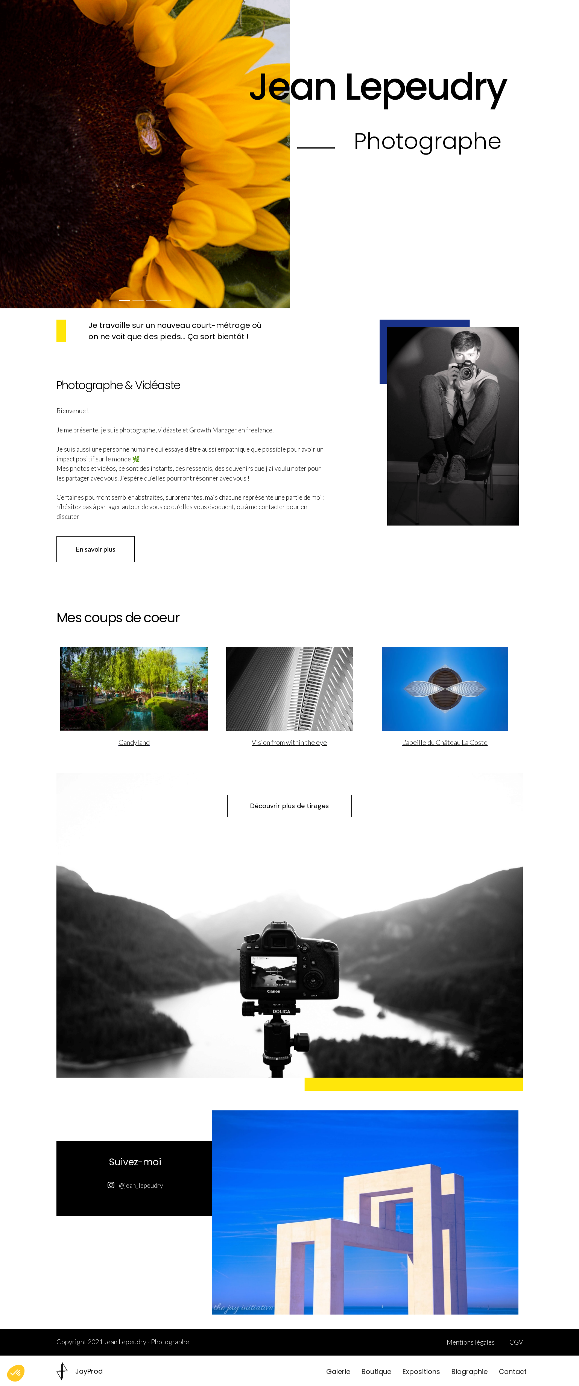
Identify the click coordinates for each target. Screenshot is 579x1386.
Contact (513, 1371)
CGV (516, 1342)
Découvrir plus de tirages (289, 805)
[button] (15, 154)
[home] (79, 1371)
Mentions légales (471, 1342)
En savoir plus (95, 549)
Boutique (376, 1371)
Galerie (338, 1371)
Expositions (421, 1371)
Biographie (469, 1371)
